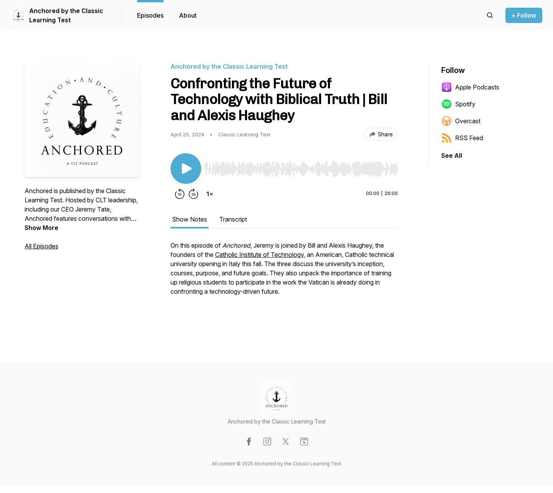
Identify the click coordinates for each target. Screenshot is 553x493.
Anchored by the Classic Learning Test (66, 15)
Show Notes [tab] (189, 219)
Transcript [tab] (233, 219)
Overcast (460, 121)
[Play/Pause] (186, 168)
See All (451, 155)
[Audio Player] (301, 166)
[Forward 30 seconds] (193, 194)
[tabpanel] (284, 281)
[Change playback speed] (209, 194)
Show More (41, 228)
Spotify (458, 104)
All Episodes (41, 246)
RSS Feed (462, 137)
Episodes (150, 15)
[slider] (301, 169)
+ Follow (524, 15)
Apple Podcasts (470, 87)
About (188, 15)
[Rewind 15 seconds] (179, 194)
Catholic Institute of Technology (259, 254)
